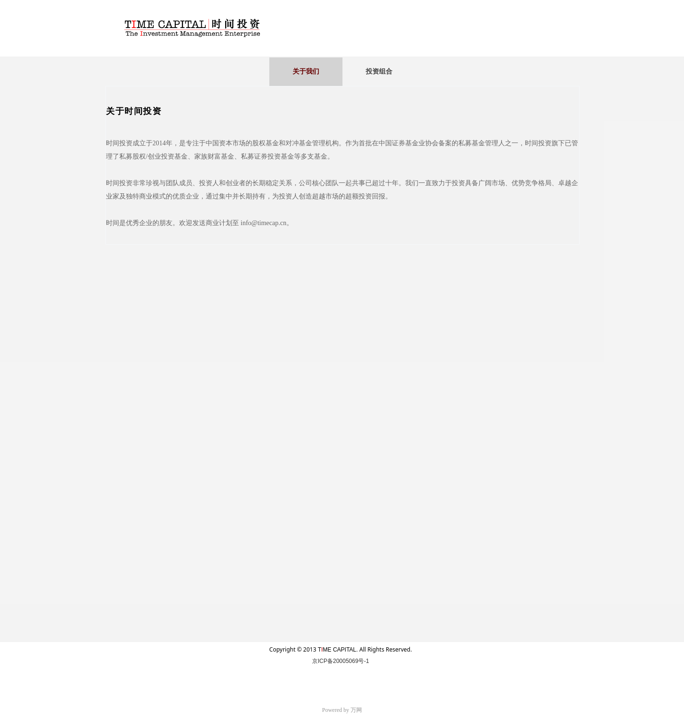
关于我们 (306, 71)
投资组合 (379, 71)
